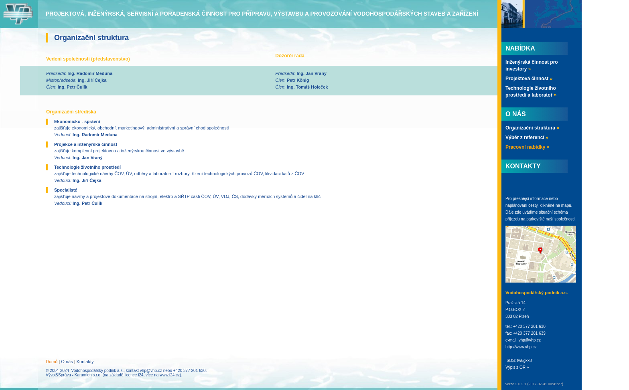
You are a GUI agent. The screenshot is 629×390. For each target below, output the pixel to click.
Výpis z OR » (517, 367)
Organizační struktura (532, 128)
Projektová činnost (528, 78)
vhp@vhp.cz (151, 370)
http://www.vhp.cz (521, 347)
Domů (51, 361)
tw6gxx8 (524, 360)
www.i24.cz (170, 375)
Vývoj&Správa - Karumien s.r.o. (73, 375)
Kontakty (85, 361)
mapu (566, 205)
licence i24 (133, 375)
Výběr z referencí (526, 137)
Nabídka (520, 48)
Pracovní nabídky (527, 147)
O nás (67, 361)
